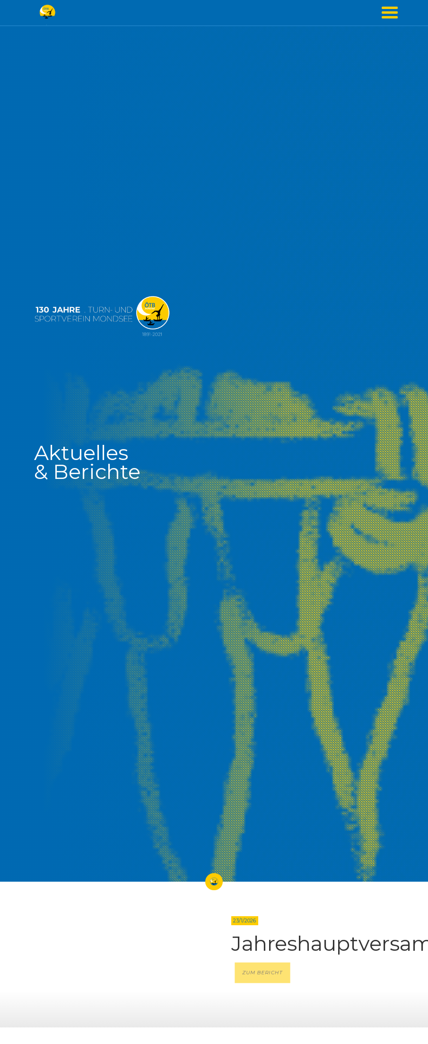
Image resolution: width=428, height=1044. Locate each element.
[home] (47, 13)
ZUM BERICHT (262, 973)
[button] (389, 13)
